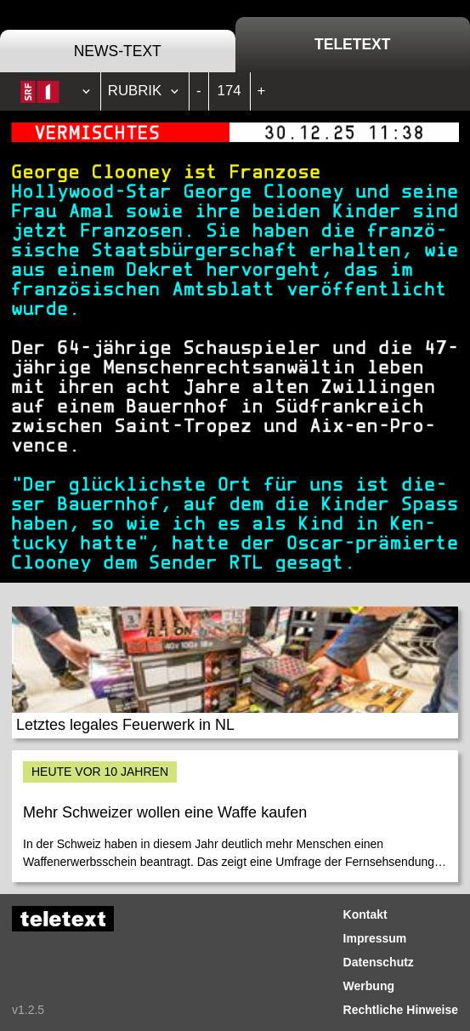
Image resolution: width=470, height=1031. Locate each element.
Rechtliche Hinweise (400, 1010)
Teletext (352, 44)
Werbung (368, 986)
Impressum (375, 938)
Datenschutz (378, 962)
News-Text (117, 51)
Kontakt (365, 914)
